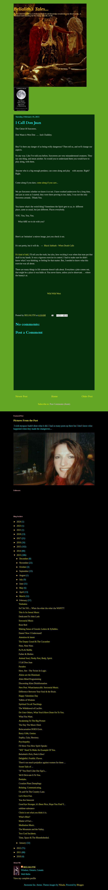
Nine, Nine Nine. (26, 646)
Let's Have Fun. (25, 796)
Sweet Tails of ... (26, 767)
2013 (19, 555)
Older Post (87, 396)
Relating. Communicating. (30, 787)
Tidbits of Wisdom (27, 700)
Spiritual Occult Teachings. (30, 704)
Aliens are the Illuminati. (29, 675)
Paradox (22, 666)
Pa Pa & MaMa (25, 650)
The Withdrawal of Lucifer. (30, 708)
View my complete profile (24, 878)
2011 (19, 852)
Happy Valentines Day (28, 696)
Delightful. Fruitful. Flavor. (30, 758)
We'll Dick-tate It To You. (30, 775)
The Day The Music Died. (30, 725)
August (22, 575)
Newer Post (21, 396)
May (21, 588)
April (21, 592)
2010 (19, 856)
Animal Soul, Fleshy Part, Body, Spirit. (35, 658)
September (24, 571)
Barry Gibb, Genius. (27, 733)
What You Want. (26, 716)
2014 (19, 551)
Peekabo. (22, 779)
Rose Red (23, 625)
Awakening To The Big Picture (32, 721)
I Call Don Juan (25, 662)
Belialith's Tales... (31, 9)
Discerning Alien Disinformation (33, 683)
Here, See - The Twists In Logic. (33, 671)
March (22, 596)
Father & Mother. (26, 654)
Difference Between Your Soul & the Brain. (37, 692)
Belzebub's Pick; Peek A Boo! (31, 754)
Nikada (62, 885)
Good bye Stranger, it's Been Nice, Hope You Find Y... (42, 804)
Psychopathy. (24, 742)
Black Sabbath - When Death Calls (59, 245)
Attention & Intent (27, 637)
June (21, 584)
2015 (19, 546)
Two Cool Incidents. (27, 833)
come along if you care (46, 183)
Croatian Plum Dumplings (30, 783)
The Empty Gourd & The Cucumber (34, 641)
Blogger (80, 885)
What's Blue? (24, 817)
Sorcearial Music (26, 621)
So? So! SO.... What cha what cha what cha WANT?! (41, 608)
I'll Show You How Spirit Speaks (33, 746)
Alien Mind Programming (30, 679)
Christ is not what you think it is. (33, 812)
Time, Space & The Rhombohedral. (34, 838)
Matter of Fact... (26, 821)
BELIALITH (29, 867)
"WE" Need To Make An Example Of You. (37, 750)
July (21, 579)
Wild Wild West (54, 293)
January (22, 843)
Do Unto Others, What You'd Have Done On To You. (41, 712)
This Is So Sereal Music (29, 612)
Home (54, 396)
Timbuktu (23, 604)
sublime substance (26, 808)
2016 (19, 542)
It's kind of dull (22, 254)
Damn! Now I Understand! (30, 633)
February (23, 600)
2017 (19, 538)
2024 (19, 521)
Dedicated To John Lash (29, 616)
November (24, 563)
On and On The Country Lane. (32, 792)
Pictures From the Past (25, 420)
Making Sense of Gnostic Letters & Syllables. (38, 629)
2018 (19, 534)
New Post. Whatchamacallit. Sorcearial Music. (39, 687)
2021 (19, 530)
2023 (19, 526)
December (24, 558)
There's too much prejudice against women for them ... (42, 762)
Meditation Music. (27, 825)
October (23, 567)
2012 (19, 848)
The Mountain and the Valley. (31, 829)
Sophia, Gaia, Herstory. (29, 737)
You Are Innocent (26, 800)
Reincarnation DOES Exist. (30, 729)
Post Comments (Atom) (60, 404)
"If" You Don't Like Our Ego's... (32, 771)
